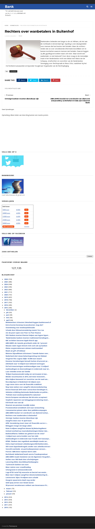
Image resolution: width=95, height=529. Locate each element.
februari (9, 491)
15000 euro (6, 217)
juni (7, 315)
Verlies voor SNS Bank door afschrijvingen (22, 460)
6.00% (18, 213)
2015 (6, 308)
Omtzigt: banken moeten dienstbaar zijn (22, 418)
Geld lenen (5, 207)
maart (8, 489)
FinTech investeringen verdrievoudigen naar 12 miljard (27, 367)
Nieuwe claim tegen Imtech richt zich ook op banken (26, 346)
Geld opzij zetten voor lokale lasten (20, 483)
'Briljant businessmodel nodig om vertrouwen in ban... (27, 374)
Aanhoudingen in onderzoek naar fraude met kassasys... (28, 439)
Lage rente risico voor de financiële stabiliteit (24, 385)
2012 (6, 502)
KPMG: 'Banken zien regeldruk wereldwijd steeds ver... (27, 441)
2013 (6, 500)
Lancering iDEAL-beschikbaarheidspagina (22, 462)
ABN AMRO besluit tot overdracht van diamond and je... (27, 413)
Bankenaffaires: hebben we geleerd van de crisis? (25, 434)
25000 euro (6, 220)
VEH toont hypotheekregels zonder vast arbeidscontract (28, 447)
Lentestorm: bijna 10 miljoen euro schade (22, 478)
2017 (6, 303)
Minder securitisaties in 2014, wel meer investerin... (26, 377)
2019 (6, 297)
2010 (6, 508)
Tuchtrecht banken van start (17, 465)
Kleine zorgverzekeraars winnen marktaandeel (24, 348)
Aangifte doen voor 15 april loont (19, 421)
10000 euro (6, 213)
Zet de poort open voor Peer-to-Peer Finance (23, 333)
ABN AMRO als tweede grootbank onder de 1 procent (26, 343)
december (10, 310)
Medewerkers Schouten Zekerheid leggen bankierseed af (28, 323)
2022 (6, 290)
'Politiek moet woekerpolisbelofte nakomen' (23, 395)
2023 (6, 287)
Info (26, 210)
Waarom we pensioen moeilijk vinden (20, 405)
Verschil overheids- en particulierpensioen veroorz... (26, 449)
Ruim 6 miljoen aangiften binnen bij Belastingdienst (26, 429)
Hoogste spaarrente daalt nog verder (20, 480)
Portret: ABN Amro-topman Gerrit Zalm (21, 452)
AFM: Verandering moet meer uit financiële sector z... (27, 423)
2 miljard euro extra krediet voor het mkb (22, 436)
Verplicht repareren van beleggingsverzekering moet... (27, 400)
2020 (6, 295)
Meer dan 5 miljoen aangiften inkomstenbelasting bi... (27, 475)
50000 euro (6, 223)
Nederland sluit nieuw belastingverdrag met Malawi (26, 356)
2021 (6, 292)
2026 (6, 279)
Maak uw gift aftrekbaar (15, 351)
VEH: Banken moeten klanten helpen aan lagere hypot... (27, 335)
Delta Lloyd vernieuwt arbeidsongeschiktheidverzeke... (27, 444)
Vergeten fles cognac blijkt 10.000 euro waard (24, 359)
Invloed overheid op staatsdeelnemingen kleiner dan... (27, 431)
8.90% (18, 210)
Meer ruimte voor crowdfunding (18, 467)
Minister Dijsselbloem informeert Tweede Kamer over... (27, 354)
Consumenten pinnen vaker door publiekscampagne (26, 410)
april (8, 320)
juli (7, 313)
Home (6, 25)
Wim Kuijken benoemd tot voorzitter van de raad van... (27, 379)
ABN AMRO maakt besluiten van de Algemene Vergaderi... (28, 457)
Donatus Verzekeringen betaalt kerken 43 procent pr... (27, 361)
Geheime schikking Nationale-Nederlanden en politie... (27, 392)
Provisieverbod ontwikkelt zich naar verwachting (25, 408)
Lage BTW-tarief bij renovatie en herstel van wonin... (26, 472)
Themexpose (13, 526)
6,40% (18, 220)
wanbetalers (14, 25)
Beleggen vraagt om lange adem (19, 426)
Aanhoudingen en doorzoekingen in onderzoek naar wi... (28, 369)
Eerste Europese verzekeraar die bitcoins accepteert (26, 397)
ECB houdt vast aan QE (14, 403)
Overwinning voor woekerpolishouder (20, 328)
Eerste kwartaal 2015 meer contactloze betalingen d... (27, 390)
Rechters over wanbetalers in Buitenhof (21, 416)
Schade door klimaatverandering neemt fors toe (25, 330)
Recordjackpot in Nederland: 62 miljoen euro (23, 382)
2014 (6, 497)
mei (7, 318)
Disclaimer (26, 226)
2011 (6, 505)
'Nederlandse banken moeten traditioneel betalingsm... (28, 338)
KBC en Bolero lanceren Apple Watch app (22, 341)
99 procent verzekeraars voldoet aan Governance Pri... (27, 485)
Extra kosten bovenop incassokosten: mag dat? (24, 325)
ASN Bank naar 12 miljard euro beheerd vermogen (25, 364)
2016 (6, 305)
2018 (6, 300)
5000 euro (5, 210)
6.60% (18, 217)
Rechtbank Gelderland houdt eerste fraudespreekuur (27, 454)
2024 (6, 285)
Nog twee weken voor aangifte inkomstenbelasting (26, 387)
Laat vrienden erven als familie (18, 372)
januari (9, 494)
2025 (6, 282)
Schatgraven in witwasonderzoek (19, 470)
